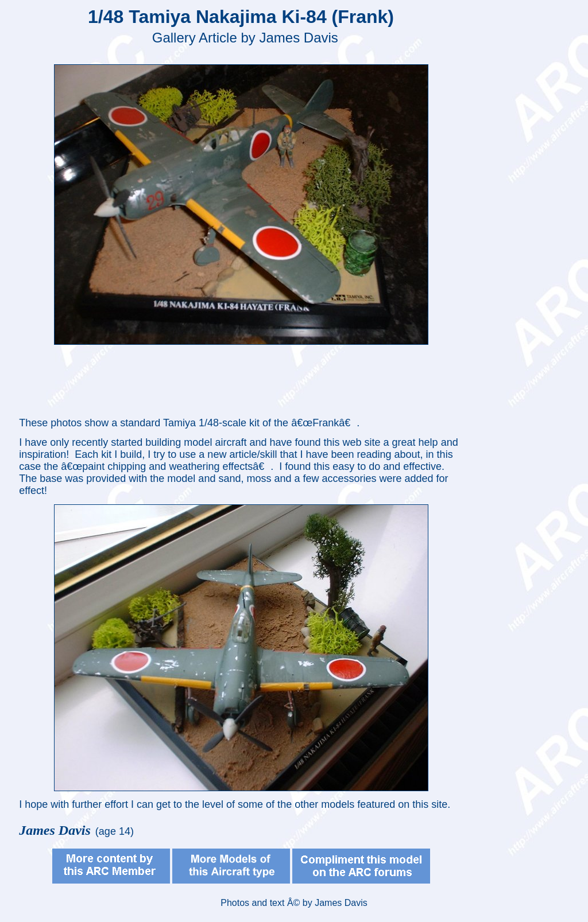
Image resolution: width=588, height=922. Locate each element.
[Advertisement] (243, 380)
